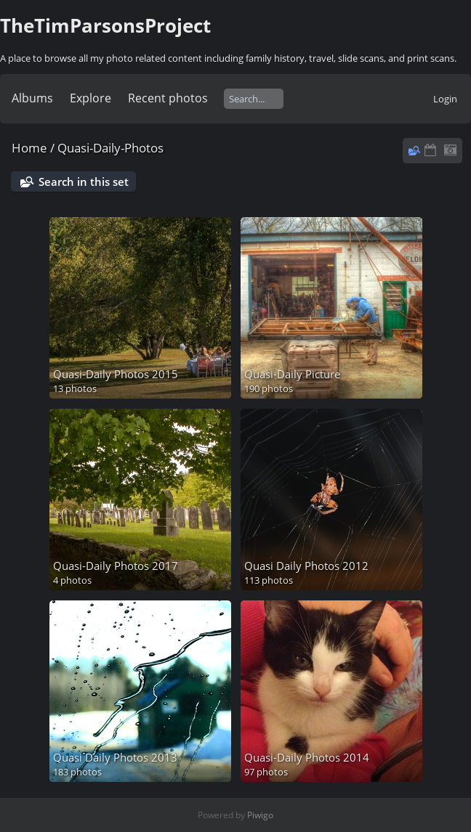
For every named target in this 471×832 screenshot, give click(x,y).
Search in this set (84, 181)
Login (445, 98)
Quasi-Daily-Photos (110, 147)
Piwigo (260, 815)
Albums (32, 98)
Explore (90, 98)
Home (29, 147)
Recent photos (168, 98)
